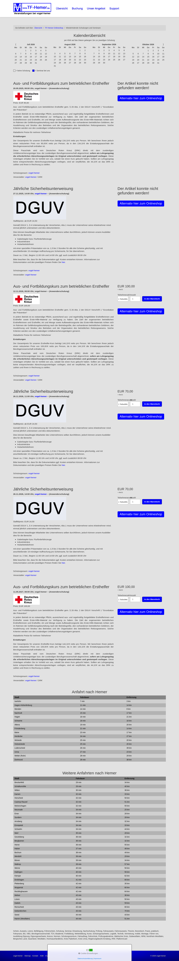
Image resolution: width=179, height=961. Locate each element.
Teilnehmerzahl (124, 298)
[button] (141, 98)
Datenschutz (60, 956)
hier (63, 262)
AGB (42, 956)
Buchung (77, 8)
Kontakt (35, 956)
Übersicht (62, 8)
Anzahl (135, 298)
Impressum (49, 956)
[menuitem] (62, 8)
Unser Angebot (96, 8)
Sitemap (27, 956)
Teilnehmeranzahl (124, 403)
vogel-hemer (34, 173)
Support (114, 8)
